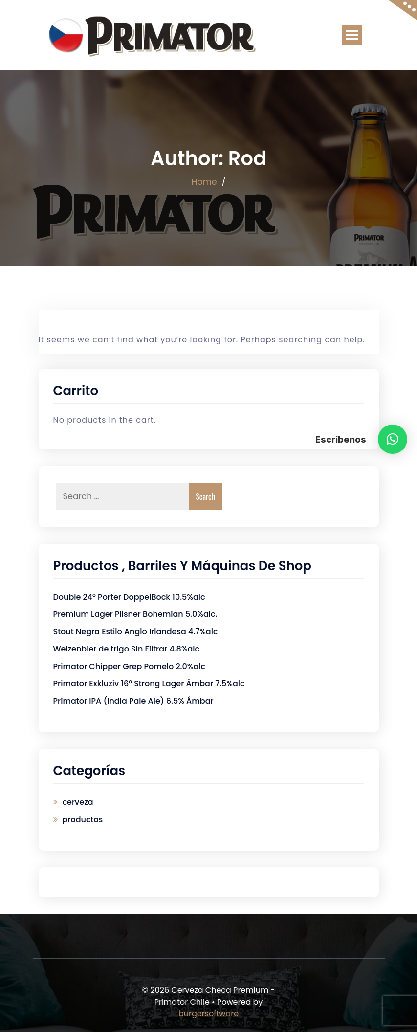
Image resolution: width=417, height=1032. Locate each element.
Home (204, 182)
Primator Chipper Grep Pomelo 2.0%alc (129, 666)
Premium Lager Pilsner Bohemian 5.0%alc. (135, 614)
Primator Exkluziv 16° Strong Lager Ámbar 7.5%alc (149, 683)
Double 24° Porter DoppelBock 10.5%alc (129, 597)
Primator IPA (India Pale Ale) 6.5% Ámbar (133, 701)
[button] (392, 439)
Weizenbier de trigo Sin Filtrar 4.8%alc (126, 648)
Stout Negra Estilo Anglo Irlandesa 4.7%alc (135, 631)
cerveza (78, 802)
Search (205, 496)
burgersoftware (208, 1013)
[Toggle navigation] (352, 35)
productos (83, 819)
